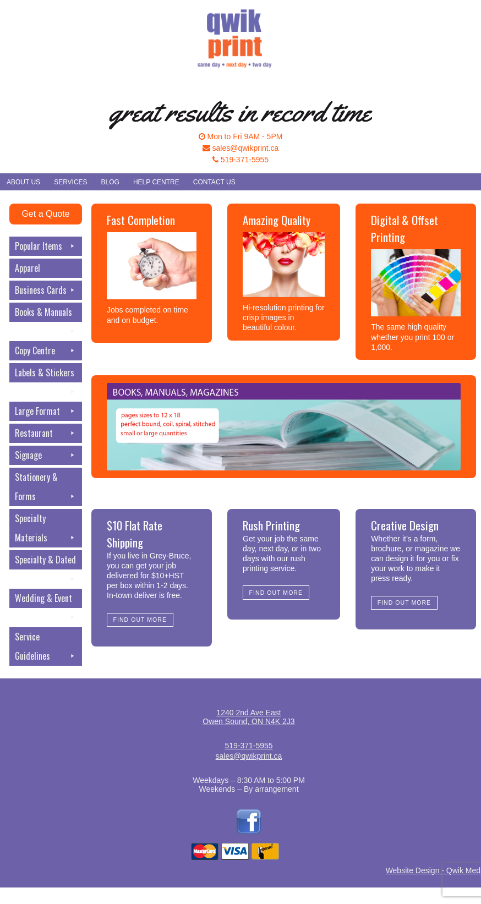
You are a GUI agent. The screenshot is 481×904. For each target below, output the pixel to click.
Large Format (45, 411)
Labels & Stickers (45, 374)
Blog (110, 182)
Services (70, 182)
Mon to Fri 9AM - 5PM (241, 136)
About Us (23, 182)
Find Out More (140, 619)
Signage (45, 455)
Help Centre (156, 182)
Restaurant (45, 433)
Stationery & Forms (45, 488)
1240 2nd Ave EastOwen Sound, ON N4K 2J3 (248, 717)
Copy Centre (45, 350)
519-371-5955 (240, 159)
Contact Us (214, 182)
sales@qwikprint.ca (241, 148)
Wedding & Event (45, 599)
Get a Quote (45, 213)
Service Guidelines (45, 648)
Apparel (27, 268)
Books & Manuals (45, 313)
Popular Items (45, 246)
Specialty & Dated (45, 561)
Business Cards (45, 290)
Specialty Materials (45, 529)
